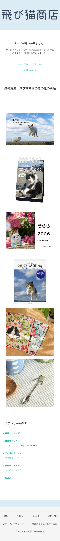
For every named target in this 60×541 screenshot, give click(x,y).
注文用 (8, 478)
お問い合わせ (30, 70)
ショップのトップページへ (30, 64)
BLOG (36, 516)
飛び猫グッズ (11, 441)
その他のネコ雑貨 (13, 453)
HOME (5, 516)
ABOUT (20, 516)
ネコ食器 (9, 458)
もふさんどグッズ (13, 470)
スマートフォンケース (27, 445)
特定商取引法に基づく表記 (44, 524)
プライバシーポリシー (13, 524)
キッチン (21, 458)
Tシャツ (9, 445)
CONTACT (53, 516)
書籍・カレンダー (13, 433)
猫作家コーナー (12, 465)
